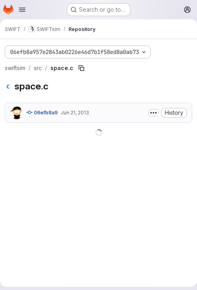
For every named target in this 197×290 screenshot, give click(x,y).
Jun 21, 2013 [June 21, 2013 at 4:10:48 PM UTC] (75, 113)
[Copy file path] (81, 68)
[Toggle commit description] (153, 112)
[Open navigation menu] (22, 9)
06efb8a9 (42, 112)
